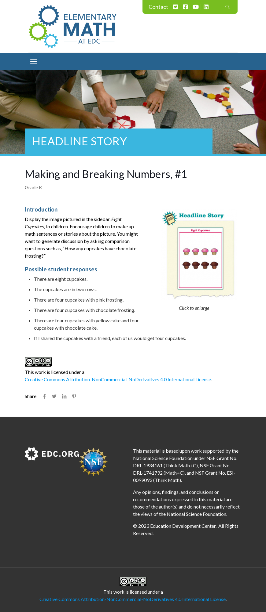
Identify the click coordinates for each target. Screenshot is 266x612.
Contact (158, 6)
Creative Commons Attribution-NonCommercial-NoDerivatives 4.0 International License (118, 379)
